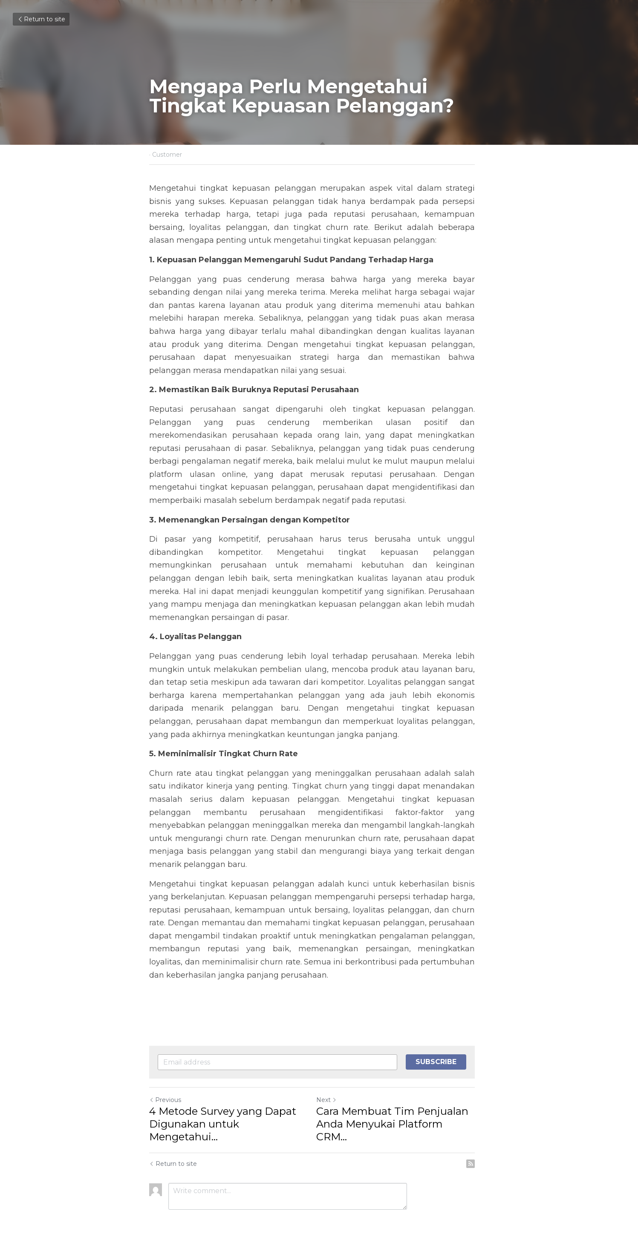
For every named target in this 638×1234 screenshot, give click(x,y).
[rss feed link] (484, 1138)
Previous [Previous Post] (166, 1087)
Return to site (41, 19)
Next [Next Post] (333, 1087)
